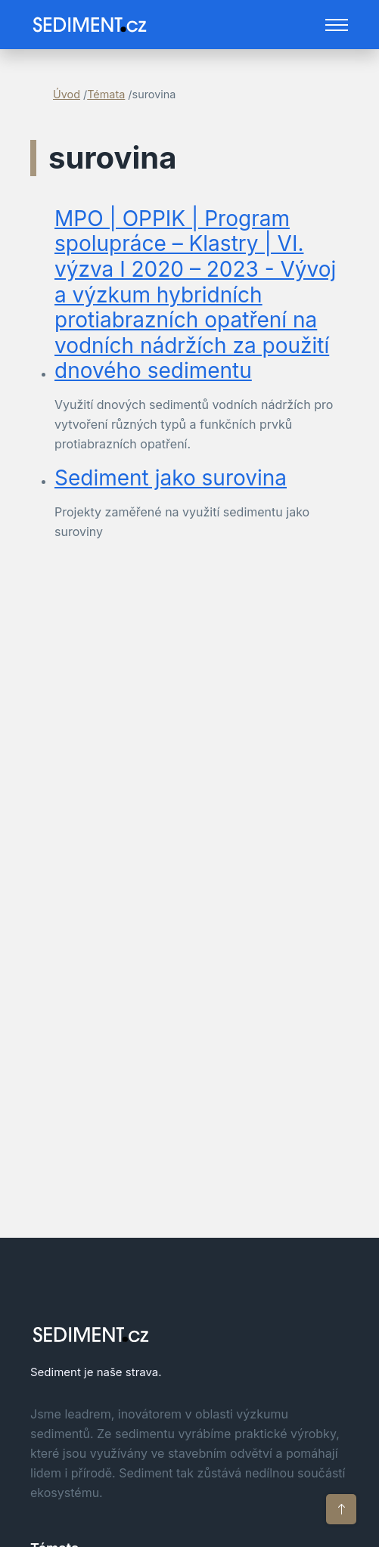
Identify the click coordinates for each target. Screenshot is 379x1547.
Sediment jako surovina (170, 478)
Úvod (66, 94)
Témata (106, 94)
